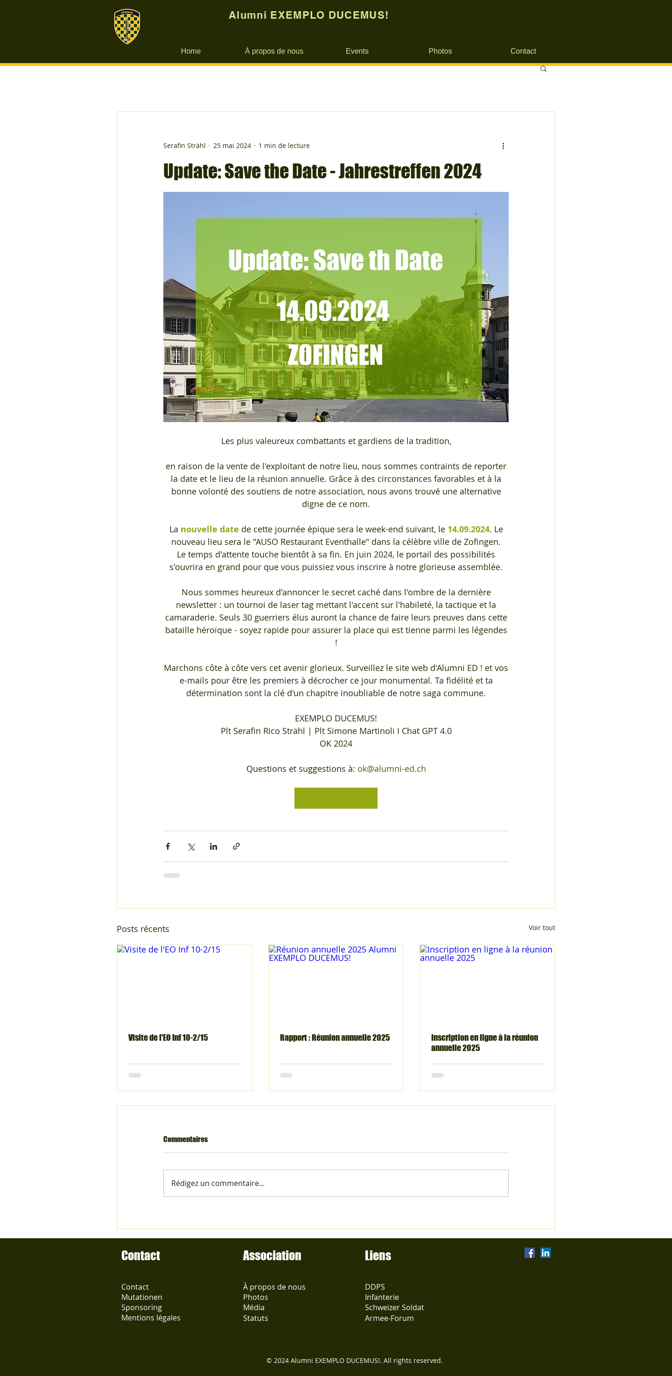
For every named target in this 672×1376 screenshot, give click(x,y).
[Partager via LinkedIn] (213, 846)
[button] (543, 68)
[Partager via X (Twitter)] (190, 846)
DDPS (375, 1287)
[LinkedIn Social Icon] (545, 1253)
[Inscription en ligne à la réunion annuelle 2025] (487, 983)
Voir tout (542, 927)
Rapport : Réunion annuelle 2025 (335, 1037)
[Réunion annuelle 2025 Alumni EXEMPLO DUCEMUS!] (336, 983)
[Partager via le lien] (236, 846)
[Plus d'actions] (503, 145)
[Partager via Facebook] (167, 846)
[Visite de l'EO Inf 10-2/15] (184, 983)
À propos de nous (274, 1287)
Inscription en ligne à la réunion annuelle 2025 (484, 1042)
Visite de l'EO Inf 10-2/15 (168, 1037)
